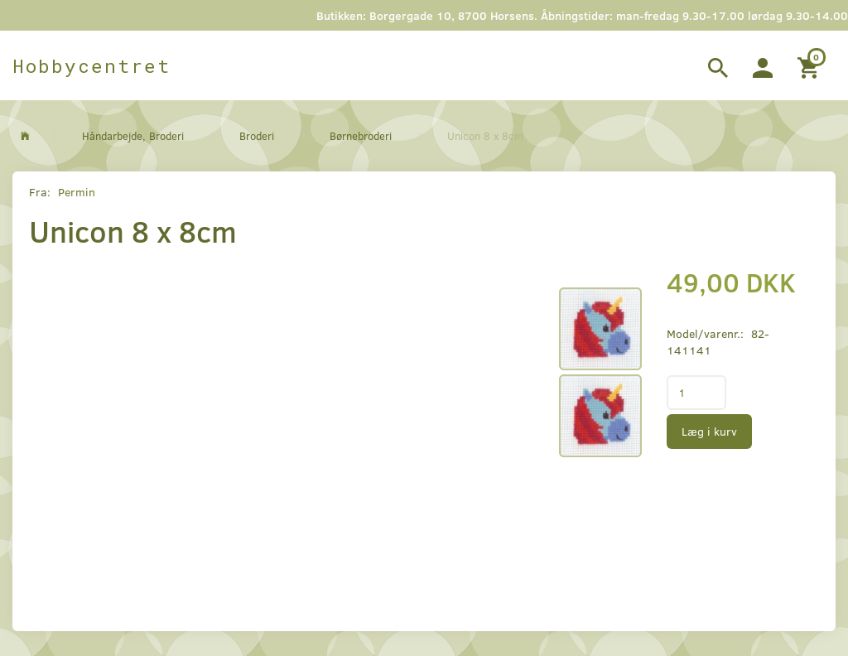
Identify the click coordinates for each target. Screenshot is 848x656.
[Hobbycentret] (91, 65)
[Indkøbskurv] (810, 65)
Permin (76, 192)
